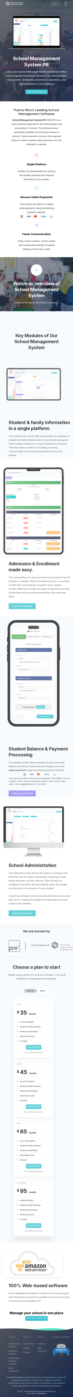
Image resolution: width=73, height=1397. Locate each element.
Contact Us (50, 1344)
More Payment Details (31, 793)
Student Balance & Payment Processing (23, 1361)
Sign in (55, 4)
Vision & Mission (37, 1344)
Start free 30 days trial (36, 92)
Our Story (35, 1348)
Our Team (35, 1352)
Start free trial (25, 1047)
